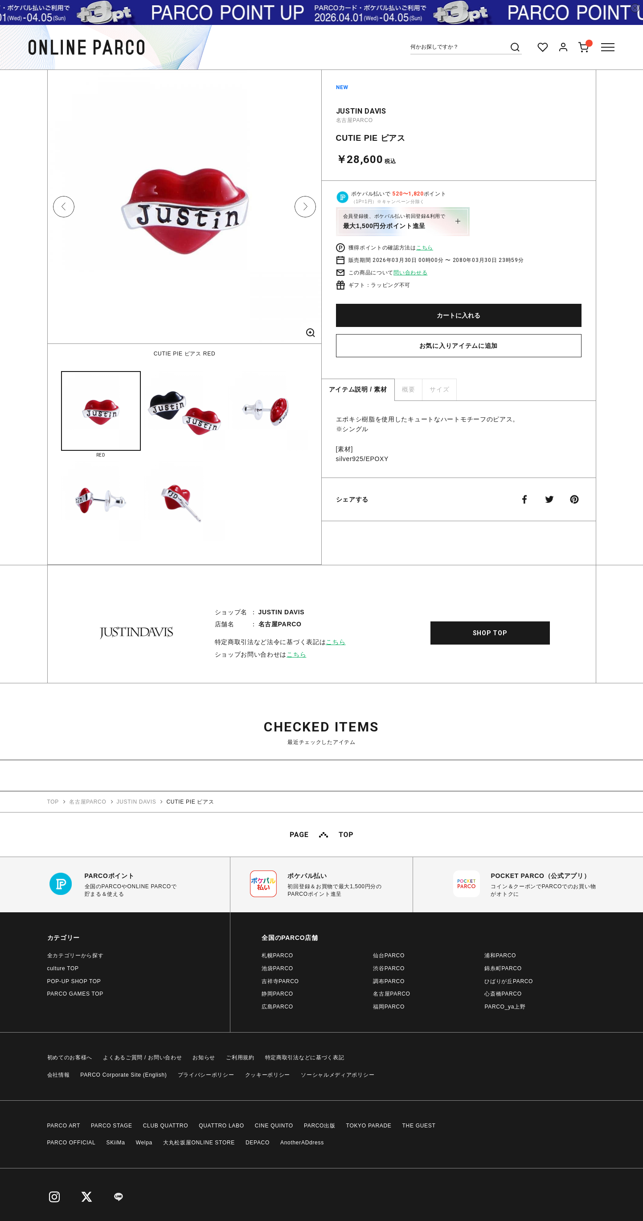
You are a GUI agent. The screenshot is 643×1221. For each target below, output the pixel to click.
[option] (184, 214)
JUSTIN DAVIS (361, 111)
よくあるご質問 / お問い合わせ (142, 1057)
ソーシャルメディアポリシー (337, 1075)
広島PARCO (277, 1007)
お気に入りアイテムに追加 (458, 345)
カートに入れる (458, 315)
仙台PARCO (389, 955)
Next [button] (305, 206)
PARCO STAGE (111, 1126)
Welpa (144, 1142)
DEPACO (258, 1142)
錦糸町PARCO (502, 968)
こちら (424, 247)
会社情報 (58, 1075)
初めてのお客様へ (70, 1057)
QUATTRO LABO (221, 1126)
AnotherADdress (302, 1142)
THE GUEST (419, 1126)
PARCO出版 (320, 1126)
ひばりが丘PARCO (508, 981)
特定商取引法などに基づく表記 (304, 1057)
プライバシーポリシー (206, 1075)
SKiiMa (115, 1142)
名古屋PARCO (354, 120)
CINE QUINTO (274, 1126)
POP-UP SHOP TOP (74, 981)
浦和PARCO (500, 955)
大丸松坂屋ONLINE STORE (199, 1142)
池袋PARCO (277, 968)
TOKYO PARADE (369, 1126)
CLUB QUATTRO (165, 1126)
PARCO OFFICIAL (71, 1142)
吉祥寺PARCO (280, 981)
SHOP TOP (490, 633)
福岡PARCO (389, 1007)
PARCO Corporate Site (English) (123, 1075)
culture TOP (63, 968)
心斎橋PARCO (502, 994)
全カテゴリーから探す (75, 955)
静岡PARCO (277, 994)
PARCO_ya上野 (504, 1007)
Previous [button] (63, 206)
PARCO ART (64, 1126)
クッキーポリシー (268, 1075)
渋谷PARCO (389, 968)
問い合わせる (410, 272)
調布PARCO (389, 981)
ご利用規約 (240, 1057)
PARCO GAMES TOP (75, 994)
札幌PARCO (277, 955)
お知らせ (203, 1057)
